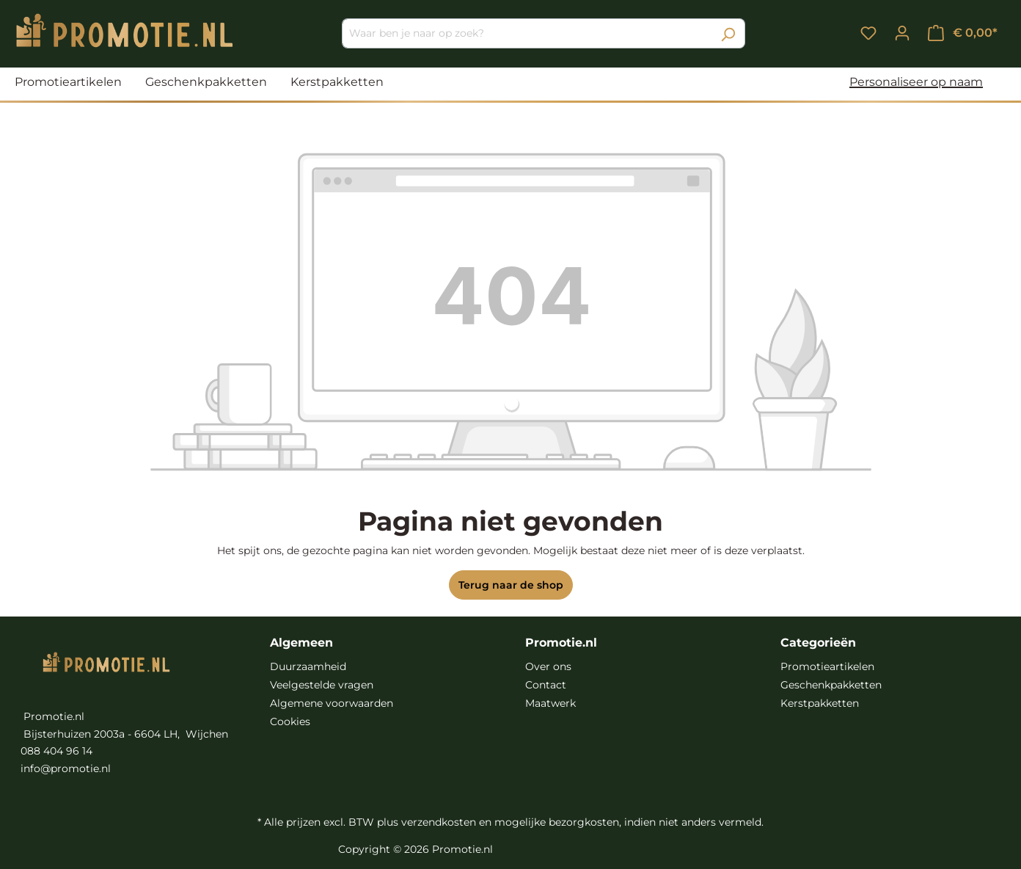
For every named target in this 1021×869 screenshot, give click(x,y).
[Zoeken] (728, 33)
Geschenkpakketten (831, 684)
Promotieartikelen (827, 666)
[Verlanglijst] (868, 33)
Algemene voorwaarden (331, 703)
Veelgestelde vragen (321, 684)
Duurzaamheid (308, 666)
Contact (545, 684)
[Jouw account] (902, 33)
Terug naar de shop (510, 585)
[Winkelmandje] (962, 33)
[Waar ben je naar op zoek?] (526, 33)
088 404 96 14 (56, 750)
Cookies (290, 721)
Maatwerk (550, 703)
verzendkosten (438, 822)
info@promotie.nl (66, 768)
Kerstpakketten (819, 703)
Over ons (548, 666)
